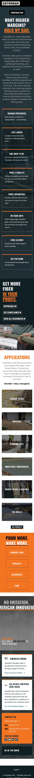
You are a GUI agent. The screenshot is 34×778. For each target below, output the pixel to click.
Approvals (9, 306)
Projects (17, 563)
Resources (17, 574)
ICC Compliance (11, 312)
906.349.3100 (19, 641)
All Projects (17, 527)
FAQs (17, 585)
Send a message (11, 721)
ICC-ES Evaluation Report (14, 706)
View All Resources (13, 318)
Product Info (17, 552)
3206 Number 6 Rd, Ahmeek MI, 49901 (19, 730)
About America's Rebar (13, 673)
